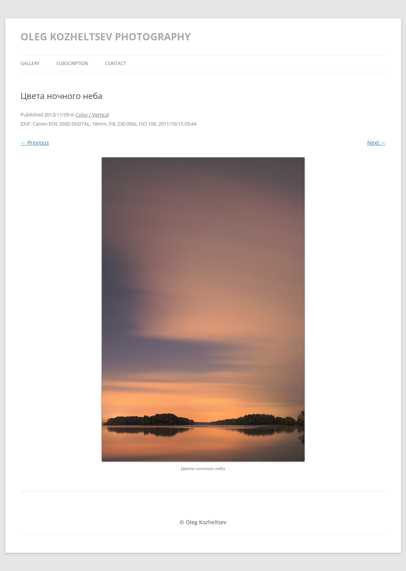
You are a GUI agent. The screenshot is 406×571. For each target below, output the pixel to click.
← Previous (35, 142)
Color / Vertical (92, 114)
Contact (115, 63)
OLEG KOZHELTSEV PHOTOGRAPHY (106, 36)
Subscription (72, 63)
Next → (376, 142)
